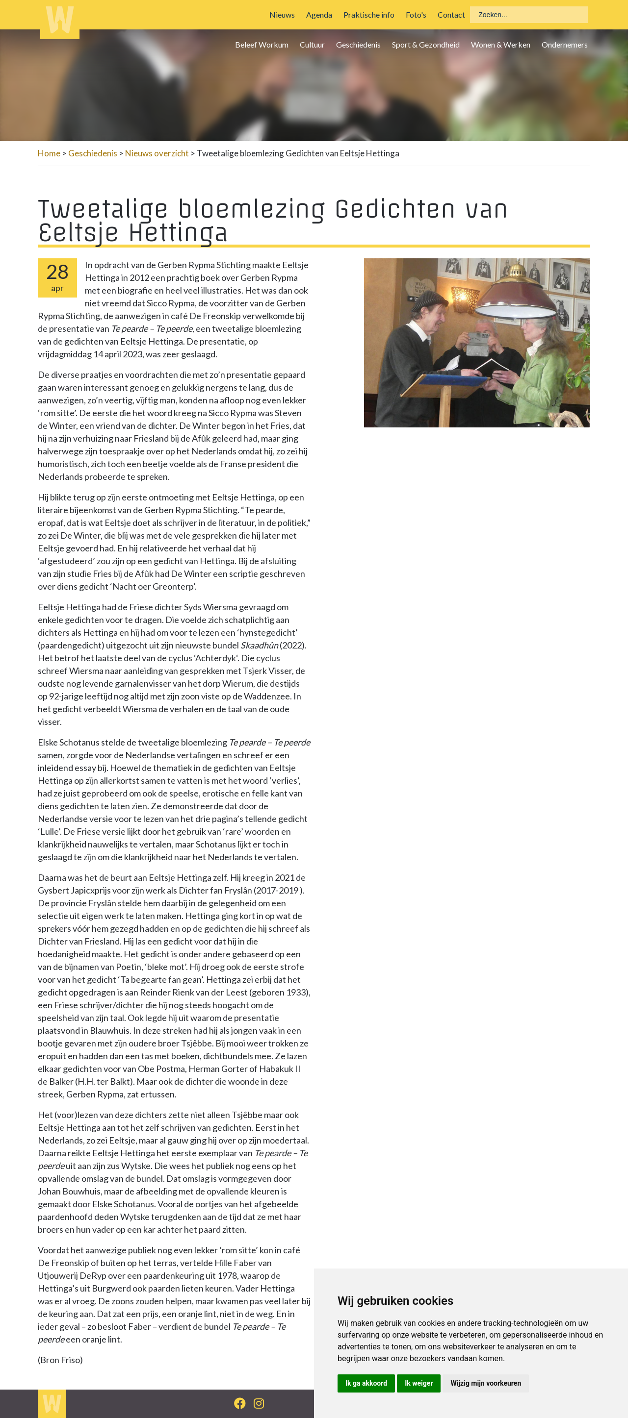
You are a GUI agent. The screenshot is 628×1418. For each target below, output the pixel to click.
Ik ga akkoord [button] (366, 1383)
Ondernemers (565, 44)
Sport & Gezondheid (426, 44)
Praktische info (368, 14)
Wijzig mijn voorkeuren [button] (485, 1383)
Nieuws (282, 14)
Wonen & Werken (500, 44)
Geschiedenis (358, 44)
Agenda (319, 14)
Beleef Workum (261, 44)
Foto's (416, 14)
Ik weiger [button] (419, 1383)
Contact (451, 14)
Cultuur (312, 44)
